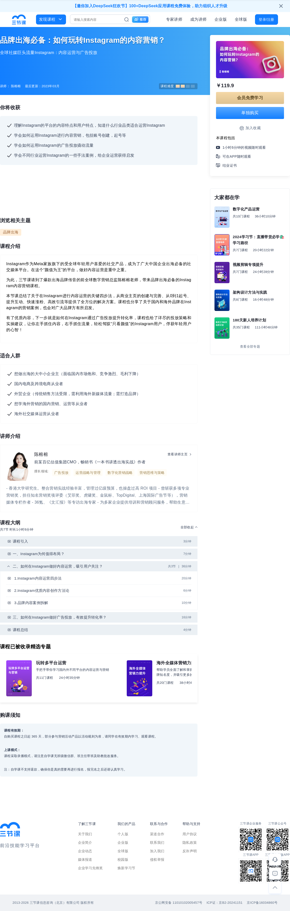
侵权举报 (157, 860)
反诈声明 (189, 851)
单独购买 (249, 112)
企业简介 (85, 843)
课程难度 (177, 86)
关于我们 (85, 834)
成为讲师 (198, 19)
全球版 (241, 19)
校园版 (123, 860)
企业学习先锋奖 (90, 868)
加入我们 (157, 851)
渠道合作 (157, 834)
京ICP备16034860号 (262, 903)
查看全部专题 (250, 346)
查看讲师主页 (178, 454)
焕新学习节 (127, 868)
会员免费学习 (250, 97)
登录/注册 (266, 19)
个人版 (123, 834)
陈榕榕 (41, 454)
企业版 (220, 19)
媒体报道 (85, 860)
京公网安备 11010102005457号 (178, 903)
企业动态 (85, 851)
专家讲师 (174, 19)
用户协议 (189, 834)
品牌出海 (10, 232)
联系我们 (157, 843)
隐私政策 (189, 843)
